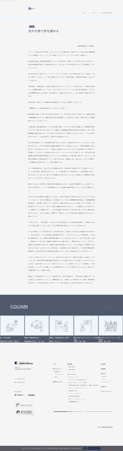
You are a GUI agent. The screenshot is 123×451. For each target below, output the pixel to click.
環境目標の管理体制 (74, 411)
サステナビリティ (76, 3)
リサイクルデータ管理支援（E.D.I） (78, 395)
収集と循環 (72, 382)
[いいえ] (121, 448)
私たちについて (39, 3)
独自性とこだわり (52, 3)
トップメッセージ (59, 389)
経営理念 (56, 387)
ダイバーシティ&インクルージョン (78, 403)
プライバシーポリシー (107, 406)
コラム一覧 (15, 314)
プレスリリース (106, 397)
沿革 (55, 392)
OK (85, 448)
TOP (54, 379)
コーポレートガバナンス (75, 409)
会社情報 (88, 3)
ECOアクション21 (73, 392)
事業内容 (64, 3)
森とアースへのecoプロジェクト (77, 414)
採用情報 (97, 3)
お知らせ (107, 3)
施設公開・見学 (73, 406)
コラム (93, 13)
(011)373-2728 (21, 394)
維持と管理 (72, 385)
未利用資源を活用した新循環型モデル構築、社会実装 (83, 400)
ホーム (84, 13)
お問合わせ (118, 3)
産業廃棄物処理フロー (75, 417)
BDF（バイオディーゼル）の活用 (78, 398)
